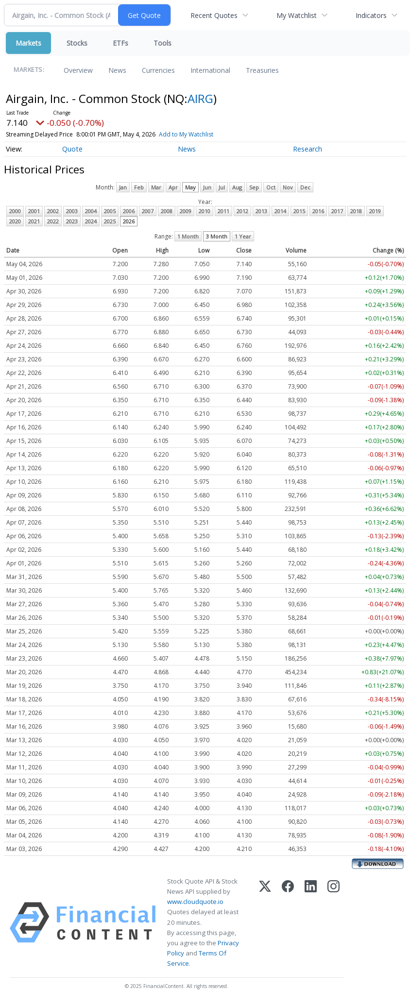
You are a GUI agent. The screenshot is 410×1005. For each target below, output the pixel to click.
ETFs (120, 43)
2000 (15, 211)
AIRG (200, 98)
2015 (299, 211)
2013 (261, 211)
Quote (72, 148)
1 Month (188, 236)
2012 (242, 211)
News (117, 70)
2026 (129, 221)
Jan (123, 187)
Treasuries (262, 70)
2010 (204, 211)
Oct (270, 187)
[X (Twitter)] (265, 922)
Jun (207, 187)
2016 (318, 211)
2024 (91, 221)
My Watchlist (296, 15)
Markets (28, 43)
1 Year (243, 236)
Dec (305, 187)
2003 (72, 211)
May (190, 187)
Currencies (158, 70)
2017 (337, 211)
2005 (110, 211)
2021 (34, 221)
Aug (237, 187)
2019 (375, 211)
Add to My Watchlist (203, 134)
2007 (148, 211)
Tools (162, 43)
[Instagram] (333, 922)
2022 (53, 221)
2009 (185, 211)
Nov (288, 187)
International (210, 70)
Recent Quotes (214, 15)
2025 (110, 221)
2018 (356, 211)
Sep (254, 187)
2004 (91, 211)
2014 (280, 211)
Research (307, 148)
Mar (156, 187)
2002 (53, 211)
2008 (166, 211)
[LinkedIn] (311, 922)
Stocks (77, 43)
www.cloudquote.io (195, 901)
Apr (173, 187)
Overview (78, 70)
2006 (129, 211)
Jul (222, 187)
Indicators (371, 15)
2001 (34, 211)
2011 (223, 211)
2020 (15, 221)
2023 (72, 221)
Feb (139, 187)
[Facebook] (288, 922)
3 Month (216, 236)
